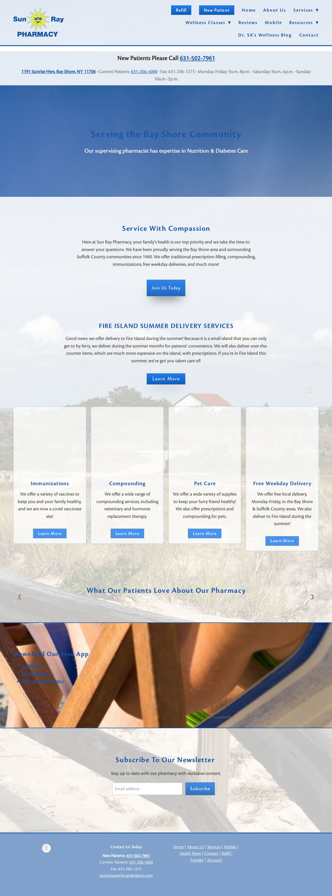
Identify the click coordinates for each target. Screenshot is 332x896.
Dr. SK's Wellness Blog (265, 35)
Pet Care (205, 483)
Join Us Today (166, 287)
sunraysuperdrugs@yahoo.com (126, 875)
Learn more (50, 533)
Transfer (197, 860)
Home (249, 10)
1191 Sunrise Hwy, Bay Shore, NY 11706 (58, 71)
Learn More (166, 379)
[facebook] (46, 848)
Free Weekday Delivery (282, 483)
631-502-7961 (197, 58)
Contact (309, 35)
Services (213, 847)
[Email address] (147, 789)
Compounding (127, 483)
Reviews (247, 22)
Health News (190, 853)
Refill (181, 10)
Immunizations (50, 483)
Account (214, 860)
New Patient (217, 10)
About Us (274, 10)
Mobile (273, 22)
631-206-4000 (144, 71)
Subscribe (200, 788)
